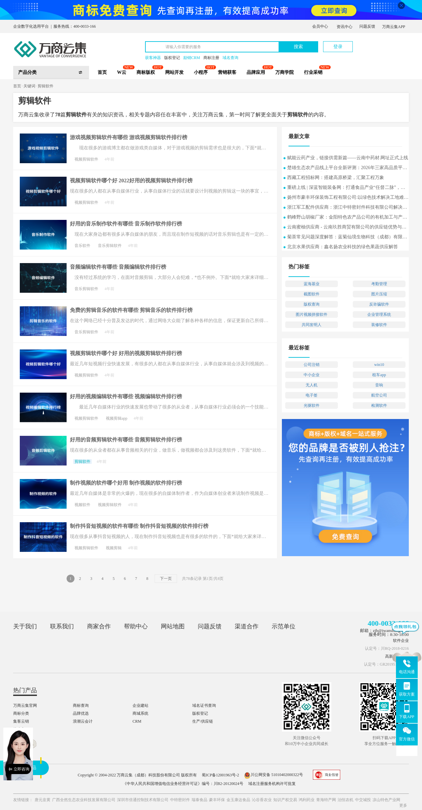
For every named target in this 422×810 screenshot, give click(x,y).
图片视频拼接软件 (311, 314)
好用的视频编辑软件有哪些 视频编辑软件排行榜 (126, 396)
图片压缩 (379, 294)
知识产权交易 (285, 799)
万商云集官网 (25, 705)
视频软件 (82, 504)
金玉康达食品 (238, 799)
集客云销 (21, 721)
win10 (379, 364)
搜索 (298, 46)
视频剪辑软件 (86, 159)
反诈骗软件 (379, 304)
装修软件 (379, 324)
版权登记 (172, 57)
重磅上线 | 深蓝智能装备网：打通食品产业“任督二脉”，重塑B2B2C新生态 (346, 188)
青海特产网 (326, 799)
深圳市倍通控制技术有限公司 (142, 799)
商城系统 (140, 713)
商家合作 (99, 626)
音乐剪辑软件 (110, 245)
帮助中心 (136, 626)
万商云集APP (393, 26)
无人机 (311, 385)
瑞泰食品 (199, 799)
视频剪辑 (114, 548)
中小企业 (311, 375)
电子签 (311, 395)
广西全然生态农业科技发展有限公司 (83, 799)
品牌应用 (256, 72)
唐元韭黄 (42, 799)
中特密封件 (180, 799)
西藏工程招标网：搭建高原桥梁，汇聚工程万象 (335, 177)
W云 (121, 72)
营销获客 (227, 72)
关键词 (29, 86)
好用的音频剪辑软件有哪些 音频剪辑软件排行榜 (126, 439)
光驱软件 (311, 405)
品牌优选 (81, 713)
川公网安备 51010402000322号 (273, 774)
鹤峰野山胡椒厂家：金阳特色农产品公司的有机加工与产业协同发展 (347, 218)
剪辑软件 (45, 86)
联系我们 (62, 626)
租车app (379, 375)
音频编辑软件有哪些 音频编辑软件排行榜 (118, 267)
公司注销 (311, 364)
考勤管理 (379, 284)
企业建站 (140, 705)
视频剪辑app (116, 418)
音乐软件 (82, 245)
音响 (379, 385)
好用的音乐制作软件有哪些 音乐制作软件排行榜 (126, 223)
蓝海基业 (311, 284)
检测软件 (379, 405)
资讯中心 (344, 26)
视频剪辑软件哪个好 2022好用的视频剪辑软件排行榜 (131, 180)
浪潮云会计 (83, 721)
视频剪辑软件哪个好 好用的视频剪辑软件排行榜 (126, 353)
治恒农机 (345, 799)
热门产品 (25, 690)
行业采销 (313, 72)
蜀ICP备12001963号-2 (220, 774)
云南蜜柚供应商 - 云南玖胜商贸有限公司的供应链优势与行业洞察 (347, 228)
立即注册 (378, 43)
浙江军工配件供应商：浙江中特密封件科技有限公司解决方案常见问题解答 (347, 208)
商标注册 (211, 57)
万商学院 (284, 72)
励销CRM (191, 57)
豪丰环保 (217, 799)
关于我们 (25, 626)
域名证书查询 (204, 705)
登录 (338, 46)
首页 (102, 72)
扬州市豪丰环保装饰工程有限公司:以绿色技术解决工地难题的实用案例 (347, 198)
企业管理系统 (379, 314)
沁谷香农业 (262, 799)
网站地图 (173, 626)
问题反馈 (367, 26)
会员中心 (320, 26)
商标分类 (21, 713)
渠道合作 (246, 626)
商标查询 (81, 705)
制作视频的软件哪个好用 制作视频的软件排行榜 (126, 483)
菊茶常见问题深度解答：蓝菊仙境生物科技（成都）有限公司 (347, 237)
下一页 (166, 578)
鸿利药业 (307, 799)
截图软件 (311, 294)
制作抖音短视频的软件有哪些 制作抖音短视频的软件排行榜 (139, 526)
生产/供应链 (202, 721)
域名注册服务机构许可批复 (272, 783)
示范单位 (283, 626)
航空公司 (379, 395)
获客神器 (153, 57)
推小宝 (19, 729)
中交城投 (363, 799)
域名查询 (230, 57)
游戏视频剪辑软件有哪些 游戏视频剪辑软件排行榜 (128, 137)
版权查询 (311, 304)
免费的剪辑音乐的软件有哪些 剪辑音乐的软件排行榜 (131, 310)
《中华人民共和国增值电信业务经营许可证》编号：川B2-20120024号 (183, 783)
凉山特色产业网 (386, 799)
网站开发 (174, 72)
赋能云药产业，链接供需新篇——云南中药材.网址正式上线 (347, 157)
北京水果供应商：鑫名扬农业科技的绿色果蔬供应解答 (342, 246)
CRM (137, 721)
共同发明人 (311, 324)
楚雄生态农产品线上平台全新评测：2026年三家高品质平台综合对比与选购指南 (347, 168)
